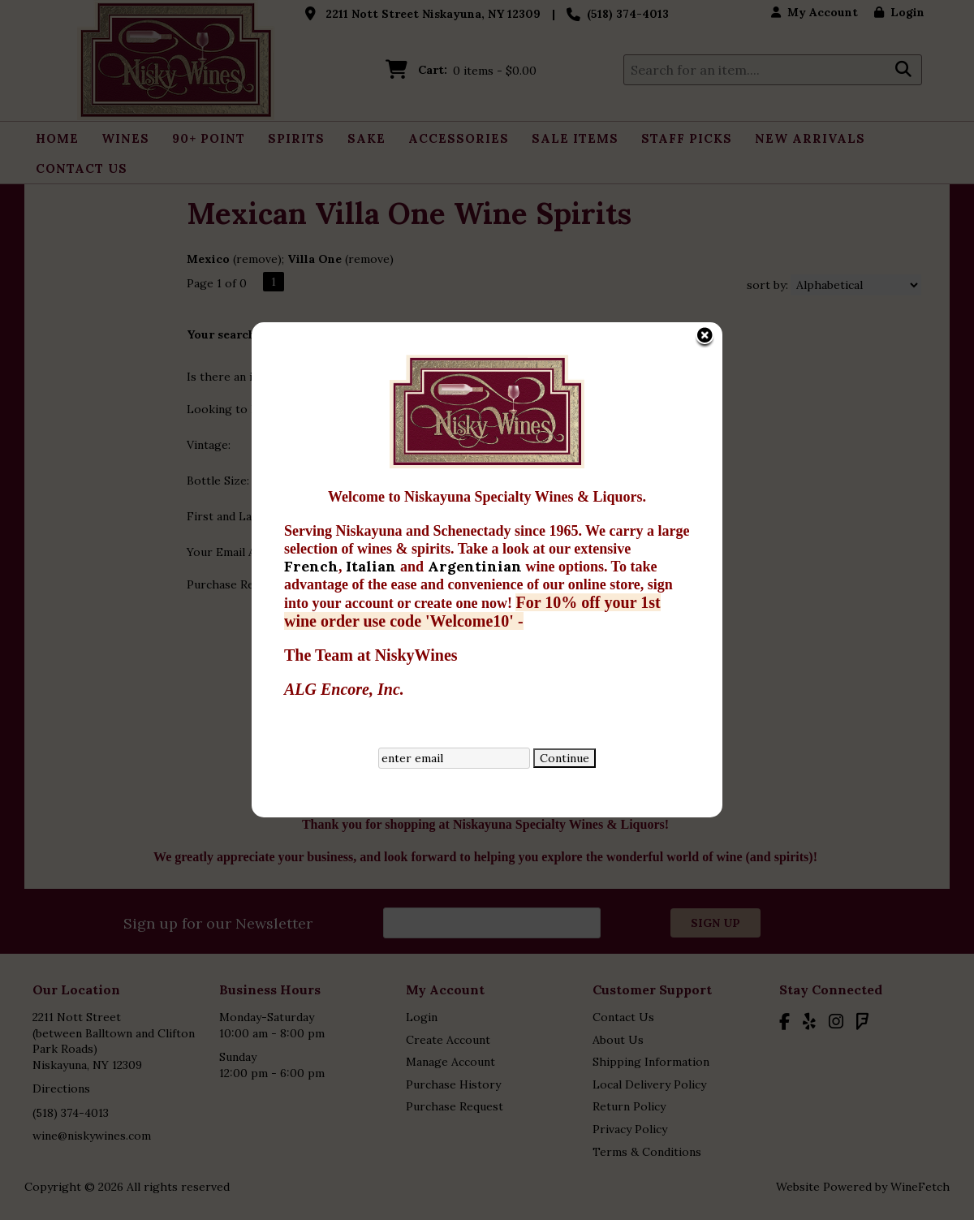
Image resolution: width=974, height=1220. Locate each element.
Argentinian (448, 442)
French (283, 442)
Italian (345, 442)
